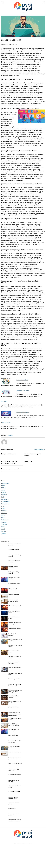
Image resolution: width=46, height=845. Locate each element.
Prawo (3, 508)
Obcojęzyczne (5, 504)
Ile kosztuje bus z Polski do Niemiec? (15, 719)
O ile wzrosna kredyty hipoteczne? (13, 769)
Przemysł (3, 510)
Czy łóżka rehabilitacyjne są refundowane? (15, 640)
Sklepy (3, 515)
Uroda (3, 527)
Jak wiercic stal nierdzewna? (15, 763)
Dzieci (3, 485)
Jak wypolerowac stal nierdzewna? (13, 662)
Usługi (3, 529)
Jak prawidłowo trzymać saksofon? (14, 578)
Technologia (4, 520)
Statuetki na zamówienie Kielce (14, 747)
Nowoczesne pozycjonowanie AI (11, 469)
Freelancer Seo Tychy (22, 380)
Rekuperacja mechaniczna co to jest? (15, 814)
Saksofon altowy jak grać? (14, 752)
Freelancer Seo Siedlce (22, 390)
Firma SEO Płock (5, 422)
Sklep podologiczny (13, 735)
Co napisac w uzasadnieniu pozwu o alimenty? (14, 758)
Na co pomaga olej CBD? (14, 791)
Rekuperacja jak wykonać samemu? (14, 561)
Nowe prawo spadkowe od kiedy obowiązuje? (14, 685)
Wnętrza (3, 531)
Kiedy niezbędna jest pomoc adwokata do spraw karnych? (15, 691)
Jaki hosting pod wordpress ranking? (32, 454)
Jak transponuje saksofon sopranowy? (14, 623)
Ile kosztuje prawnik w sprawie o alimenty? (13, 797)
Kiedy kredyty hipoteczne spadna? (14, 657)
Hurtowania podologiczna (14, 679)
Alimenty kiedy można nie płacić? (14, 786)
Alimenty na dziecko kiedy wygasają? (14, 555)
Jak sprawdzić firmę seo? (8, 454)
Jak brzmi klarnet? (12, 588)
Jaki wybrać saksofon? (13, 707)
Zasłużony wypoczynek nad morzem (15, 645)
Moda (2, 497)
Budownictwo (5, 483)
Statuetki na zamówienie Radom (14, 612)
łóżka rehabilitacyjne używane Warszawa (13, 600)
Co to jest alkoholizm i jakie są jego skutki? (15, 741)
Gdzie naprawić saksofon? (14, 628)
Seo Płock (4, 401)
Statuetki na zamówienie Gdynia (14, 617)
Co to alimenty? (12, 808)
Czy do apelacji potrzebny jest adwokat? (14, 702)
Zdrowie (3, 533)
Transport (4, 522)
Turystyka (4, 524)
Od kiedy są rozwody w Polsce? (13, 651)
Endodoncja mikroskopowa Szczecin (14, 634)
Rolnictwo (4, 513)
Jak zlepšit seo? (29, 461)
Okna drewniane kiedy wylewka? (13, 696)
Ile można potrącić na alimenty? (13, 780)
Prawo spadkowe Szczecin (14, 667)
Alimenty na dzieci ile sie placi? (14, 803)
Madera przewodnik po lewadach (14, 572)
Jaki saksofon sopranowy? (14, 605)
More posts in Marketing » (39, 449)
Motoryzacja (4, 499)
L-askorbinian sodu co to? (14, 774)
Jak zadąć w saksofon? (13, 594)
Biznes (3, 481)
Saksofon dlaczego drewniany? (13, 567)
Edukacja (3, 488)
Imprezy (3, 492)
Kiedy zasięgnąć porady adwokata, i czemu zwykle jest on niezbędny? (14, 714)
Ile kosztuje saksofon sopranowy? (13, 730)
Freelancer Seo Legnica (22, 412)
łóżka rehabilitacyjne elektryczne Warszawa (13, 724)
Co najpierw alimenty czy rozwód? (14, 544)
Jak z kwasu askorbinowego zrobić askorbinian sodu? (15, 820)
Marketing (4, 494)
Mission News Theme (18, 842)
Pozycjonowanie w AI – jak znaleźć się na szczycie (9, 462)
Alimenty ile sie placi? (13, 549)
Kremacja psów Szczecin (14, 583)
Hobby (3, 490)
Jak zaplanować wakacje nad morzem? (15, 674)
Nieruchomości (5, 501)
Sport (2, 517)
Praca (2, 506)
